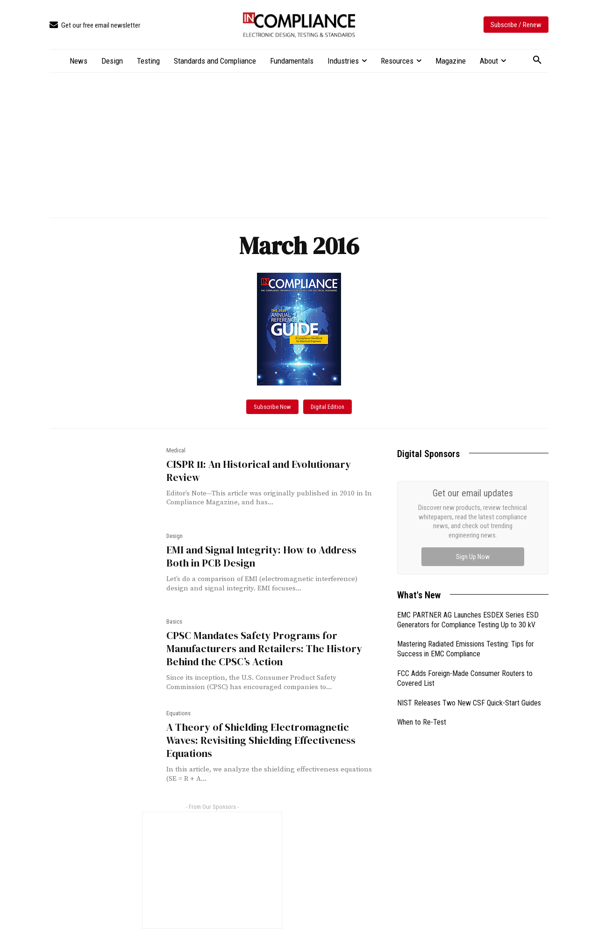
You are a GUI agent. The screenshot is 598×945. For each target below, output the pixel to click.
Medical (175, 450)
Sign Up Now (473, 556)
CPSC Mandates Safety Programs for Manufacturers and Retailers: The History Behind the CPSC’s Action (258, 648)
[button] (537, 60)
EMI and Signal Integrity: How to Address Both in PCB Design (269, 556)
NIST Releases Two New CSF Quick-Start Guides (469, 702)
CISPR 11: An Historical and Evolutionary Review (255, 471)
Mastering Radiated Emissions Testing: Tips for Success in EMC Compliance (465, 649)
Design (174, 536)
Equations (178, 712)
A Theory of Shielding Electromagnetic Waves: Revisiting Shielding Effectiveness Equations (268, 733)
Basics (174, 621)
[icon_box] (95, 25)
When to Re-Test (421, 722)
